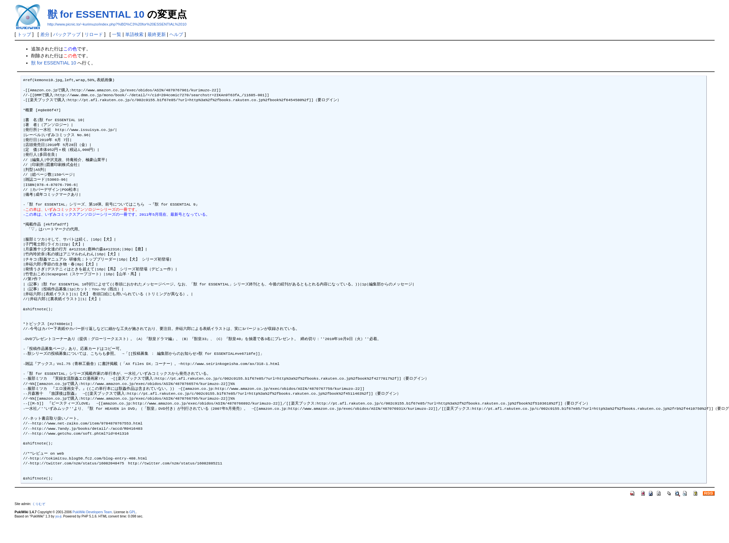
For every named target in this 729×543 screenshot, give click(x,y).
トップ (24, 34)
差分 (44, 34)
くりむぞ (38, 504)
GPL (132, 512)
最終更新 (156, 34)
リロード (94, 34)
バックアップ (67, 34)
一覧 (116, 34)
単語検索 (134, 34)
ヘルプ (176, 34)
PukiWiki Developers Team (92, 512)
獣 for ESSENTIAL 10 (96, 14)
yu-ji (58, 516)
